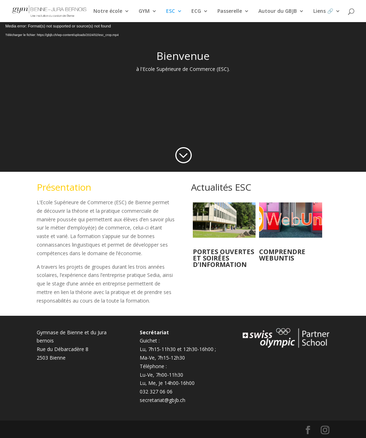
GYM (144, 11)
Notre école (107, 11)
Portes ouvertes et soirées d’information (223, 258)
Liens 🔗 (323, 11)
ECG (196, 11)
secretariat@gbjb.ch (162, 400)
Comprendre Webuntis (282, 254)
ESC (170, 11)
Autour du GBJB (277, 11)
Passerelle (229, 11)
